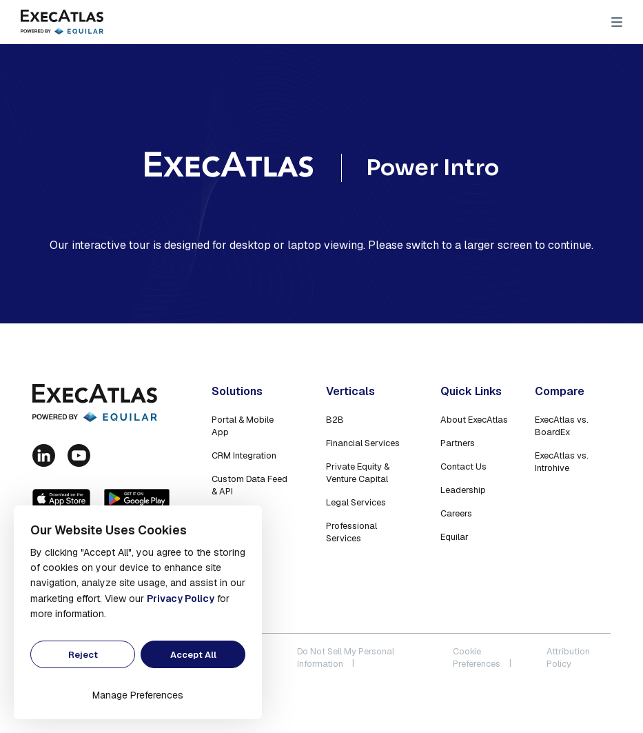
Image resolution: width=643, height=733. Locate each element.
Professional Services (351, 532)
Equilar (454, 537)
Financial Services (363, 443)
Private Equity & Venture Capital (357, 473)
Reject (83, 655)
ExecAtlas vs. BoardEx (562, 426)
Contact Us (463, 466)
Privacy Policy (180, 598)
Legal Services (356, 502)
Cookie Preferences (476, 657)
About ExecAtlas (474, 419)
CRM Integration (244, 455)
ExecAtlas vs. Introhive (562, 462)
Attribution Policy (568, 657)
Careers (456, 513)
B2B (335, 419)
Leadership (463, 490)
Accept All (193, 655)
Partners (457, 443)
